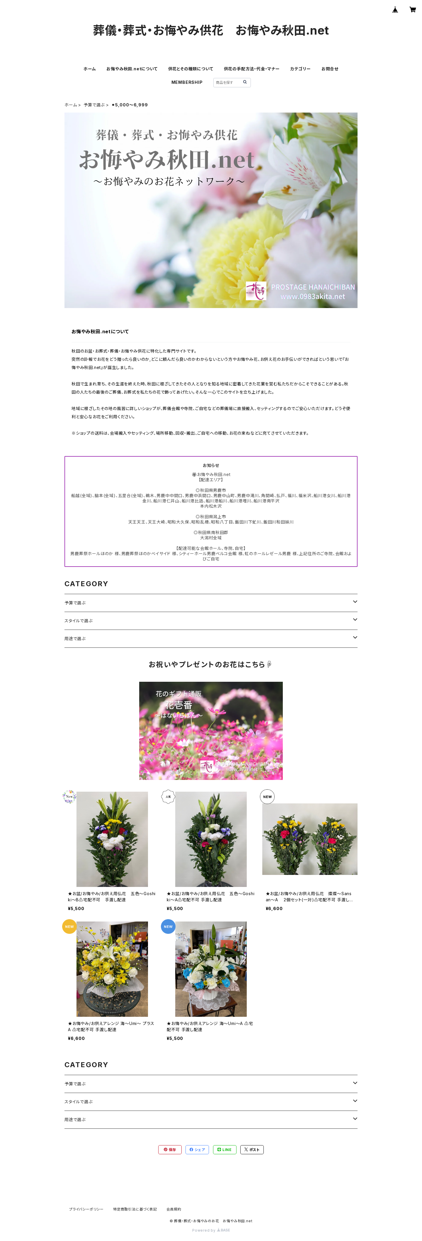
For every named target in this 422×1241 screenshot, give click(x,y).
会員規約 (173, 1209)
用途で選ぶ (75, 638)
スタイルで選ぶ (78, 620)
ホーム (90, 68)
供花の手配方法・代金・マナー (252, 68)
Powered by (211, 1230)
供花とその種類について (190, 68)
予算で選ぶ (94, 104)
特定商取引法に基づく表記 (135, 1209)
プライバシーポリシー (86, 1209)
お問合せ (329, 68)
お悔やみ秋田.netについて (131, 68)
